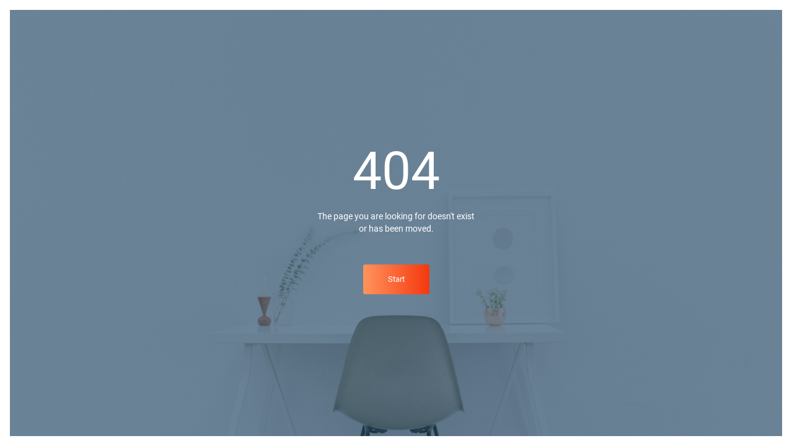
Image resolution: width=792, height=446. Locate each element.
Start (396, 279)
